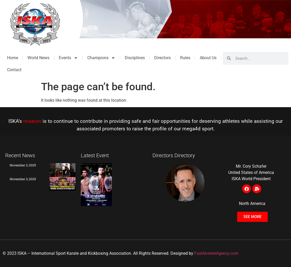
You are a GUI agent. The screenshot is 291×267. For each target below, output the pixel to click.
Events (68, 58)
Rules (185, 57)
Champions (101, 58)
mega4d (191, 129)
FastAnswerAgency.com (216, 253)
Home (12, 57)
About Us (208, 57)
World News (38, 57)
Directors (162, 57)
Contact (14, 69)
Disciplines (135, 57)
